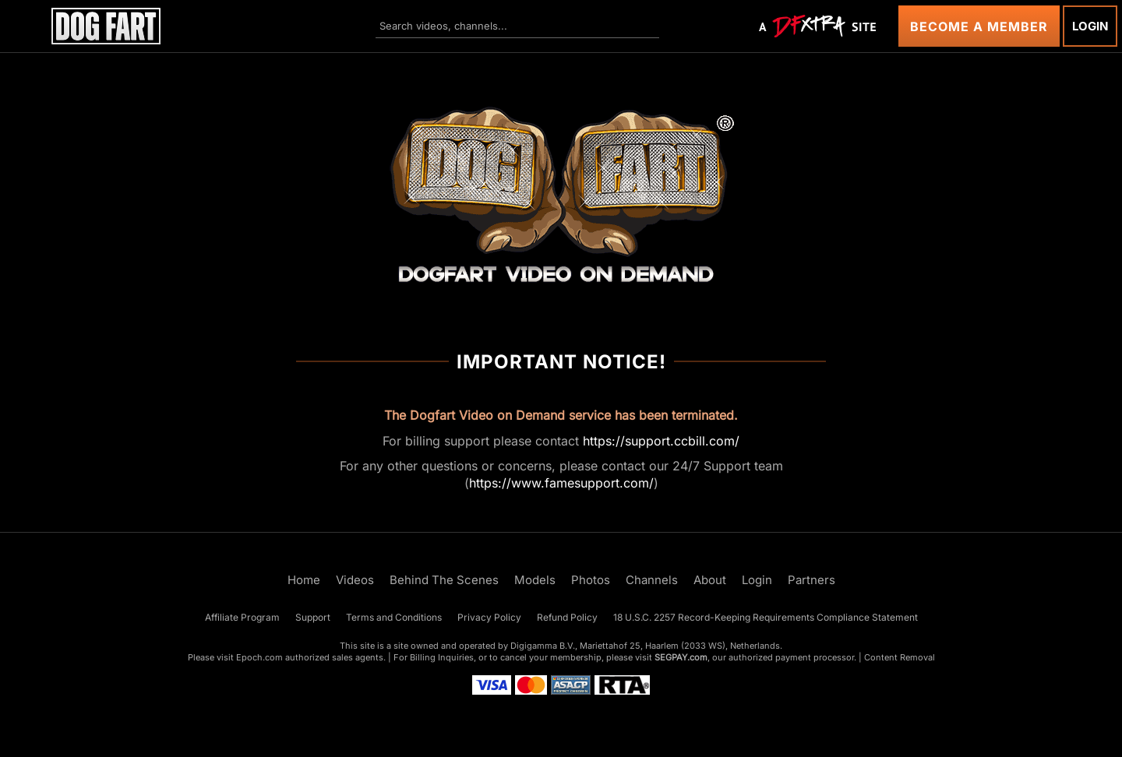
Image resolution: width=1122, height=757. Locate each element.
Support (312, 617)
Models (535, 579)
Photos (590, 579)
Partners (811, 579)
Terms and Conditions (394, 617)
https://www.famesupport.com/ (561, 483)
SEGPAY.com (680, 657)
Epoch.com (259, 657)
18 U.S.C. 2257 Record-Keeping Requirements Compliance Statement (765, 617)
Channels (652, 579)
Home (304, 579)
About (709, 579)
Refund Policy (567, 617)
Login (1090, 26)
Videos (355, 579)
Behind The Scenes (444, 579)
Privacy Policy (489, 617)
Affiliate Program (242, 617)
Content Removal (899, 657)
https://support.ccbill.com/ (661, 441)
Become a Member (979, 26)
